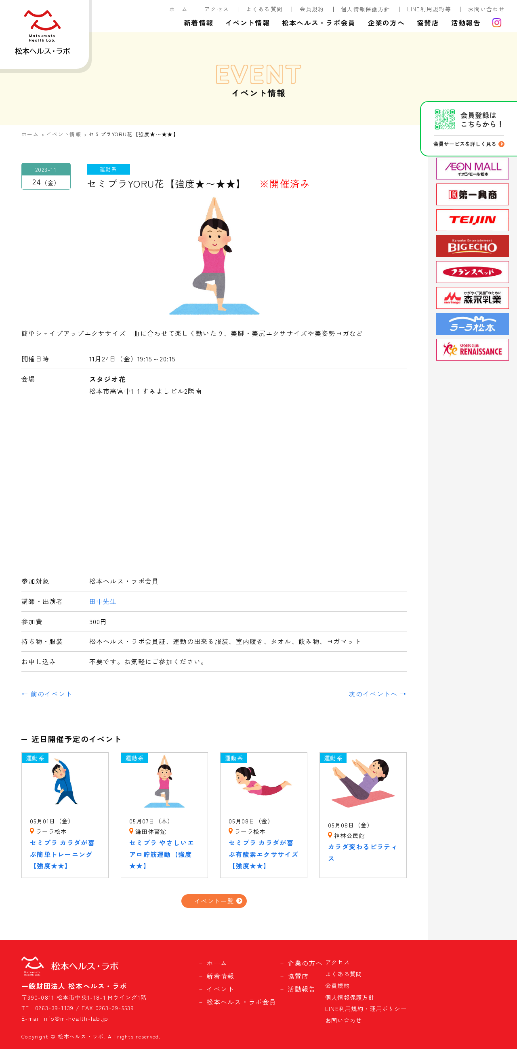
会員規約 (312, 9)
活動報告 (466, 22)
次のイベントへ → (378, 694)
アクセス (216, 9)
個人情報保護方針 (365, 9)
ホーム (178, 9)
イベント (220, 989)
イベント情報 (247, 22)
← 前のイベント (46, 694)
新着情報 (198, 22)
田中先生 (103, 601)
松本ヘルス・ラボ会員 (319, 22)
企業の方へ (386, 22)
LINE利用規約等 (429, 9)
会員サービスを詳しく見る (464, 144)
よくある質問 (264, 9)
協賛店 (428, 22)
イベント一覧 (214, 900)
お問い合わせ (486, 9)
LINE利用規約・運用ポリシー (366, 1008)
